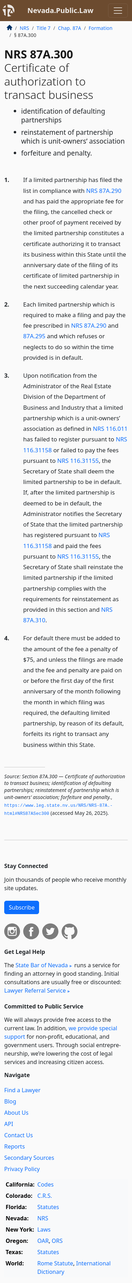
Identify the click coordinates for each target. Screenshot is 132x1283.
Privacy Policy (22, 1169)
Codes (45, 1184)
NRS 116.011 (110, 428)
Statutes (48, 1207)
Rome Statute (55, 1263)
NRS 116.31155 (78, 461)
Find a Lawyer (22, 1090)
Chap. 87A (69, 28)
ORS (57, 1241)
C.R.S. (44, 1196)
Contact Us (18, 1135)
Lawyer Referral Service (35, 990)
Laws (44, 1229)
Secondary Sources (29, 1158)
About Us (16, 1113)
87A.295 (34, 336)
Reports (14, 1146)
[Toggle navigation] (118, 11)
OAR (43, 1241)
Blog (10, 1101)
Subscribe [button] (21, 907)
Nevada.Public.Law (60, 10)
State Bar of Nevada (41, 965)
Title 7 (44, 28)
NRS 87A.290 (103, 191)
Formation (101, 28)
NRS (24, 28)
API (8, 1124)
